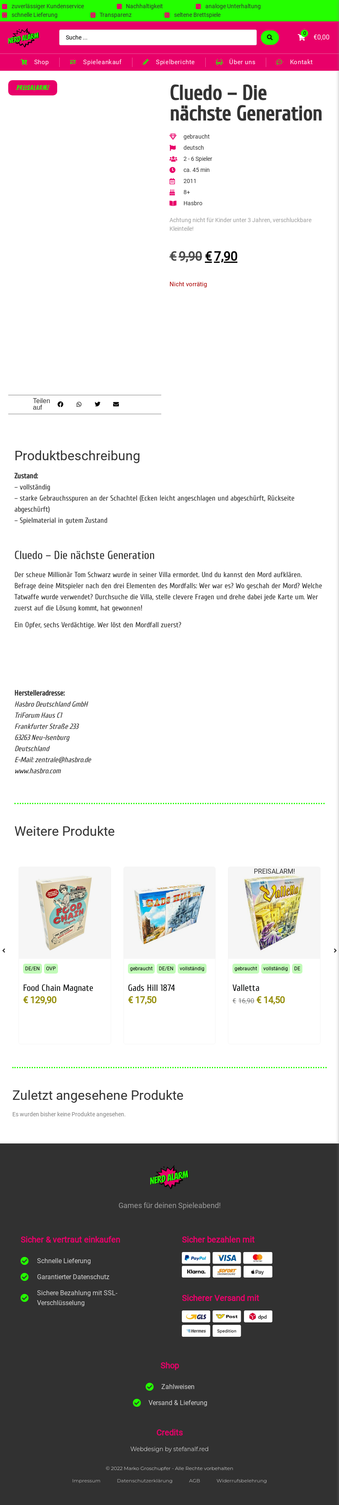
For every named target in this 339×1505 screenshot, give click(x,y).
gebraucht (141, 969)
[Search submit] (270, 37)
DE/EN (32, 969)
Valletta (246, 988)
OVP (51, 969)
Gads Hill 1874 (151, 988)
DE (297, 969)
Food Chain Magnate (58, 988)
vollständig (192, 969)
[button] (60, 404)
